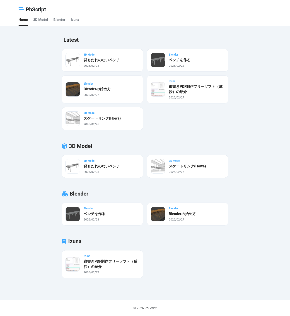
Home (23, 20)
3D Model (40, 20)
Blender (59, 20)
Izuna (75, 20)
